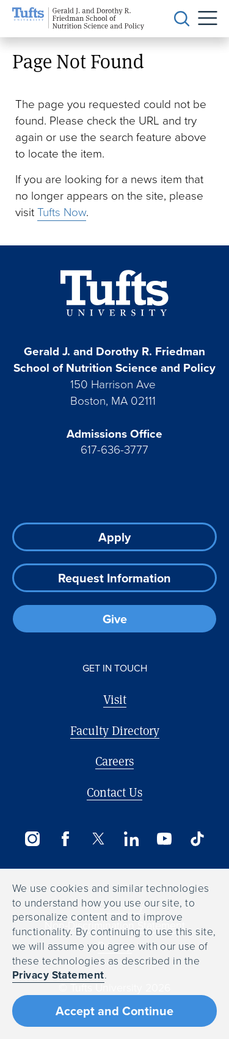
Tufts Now (61, 212)
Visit (114, 699)
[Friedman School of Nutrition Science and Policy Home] (78, 18)
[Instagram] (32, 838)
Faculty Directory (114, 730)
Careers (114, 761)
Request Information (114, 578)
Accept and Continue (114, 1011)
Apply (114, 537)
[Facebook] (65, 838)
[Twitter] (98, 838)
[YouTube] (164, 838)
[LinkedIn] (131, 838)
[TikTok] (197, 838)
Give (115, 619)
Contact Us (114, 792)
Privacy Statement (58, 975)
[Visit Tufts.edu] (114, 293)
